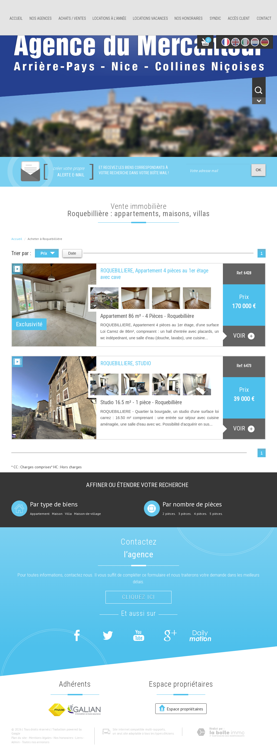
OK (258, 170)
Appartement (40, 513)
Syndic (215, 18)
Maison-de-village (87, 513)
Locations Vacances (150, 18)
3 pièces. (185, 513)
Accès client (239, 18)
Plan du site (19, 738)
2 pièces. (169, 513)
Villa (68, 513)
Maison (57, 513)
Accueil (15, 18)
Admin (15, 742)
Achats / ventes (72, 18)
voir (244, 336)
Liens (79, 738)
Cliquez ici (138, 597)
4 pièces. (200, 513)
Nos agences (40, 18)
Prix (48, 254)
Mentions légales (40, 738)
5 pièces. (216, 513)
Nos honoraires (188, 18)
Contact (264, 18)
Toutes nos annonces (35, 742)
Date (72, 253)
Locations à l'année (109, 18)
